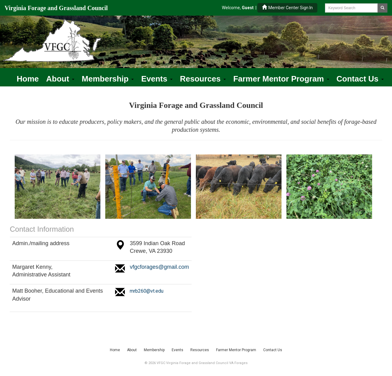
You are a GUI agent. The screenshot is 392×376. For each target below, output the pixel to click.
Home (28, 78)
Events (157, 78)
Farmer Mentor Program (281, 78)
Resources (203, 78)
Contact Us (360, 78)
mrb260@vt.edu (146, 291)
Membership (108, 78)
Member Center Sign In (287, 7)
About (60, 78)
